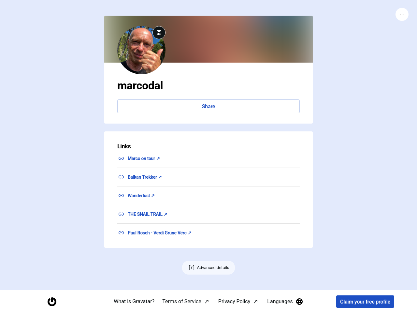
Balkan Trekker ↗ (145, 177)
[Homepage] (52, 301)
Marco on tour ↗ (144, 158)
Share (208, 106)
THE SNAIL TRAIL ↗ (147, 214)
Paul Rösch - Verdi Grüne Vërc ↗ (159, 232)
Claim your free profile (365, 302)
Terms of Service (181, 301)
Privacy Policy (234, 301)
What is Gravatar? (134, 301)
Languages (285, 302)
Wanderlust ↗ (141, 195)
